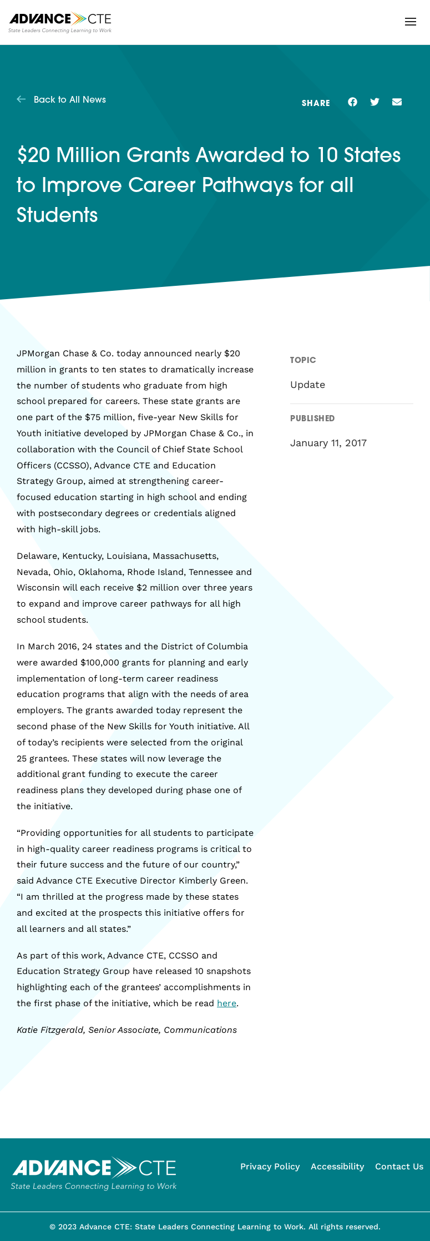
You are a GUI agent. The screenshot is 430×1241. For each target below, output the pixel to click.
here (226, 1003)
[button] (410, 22)
